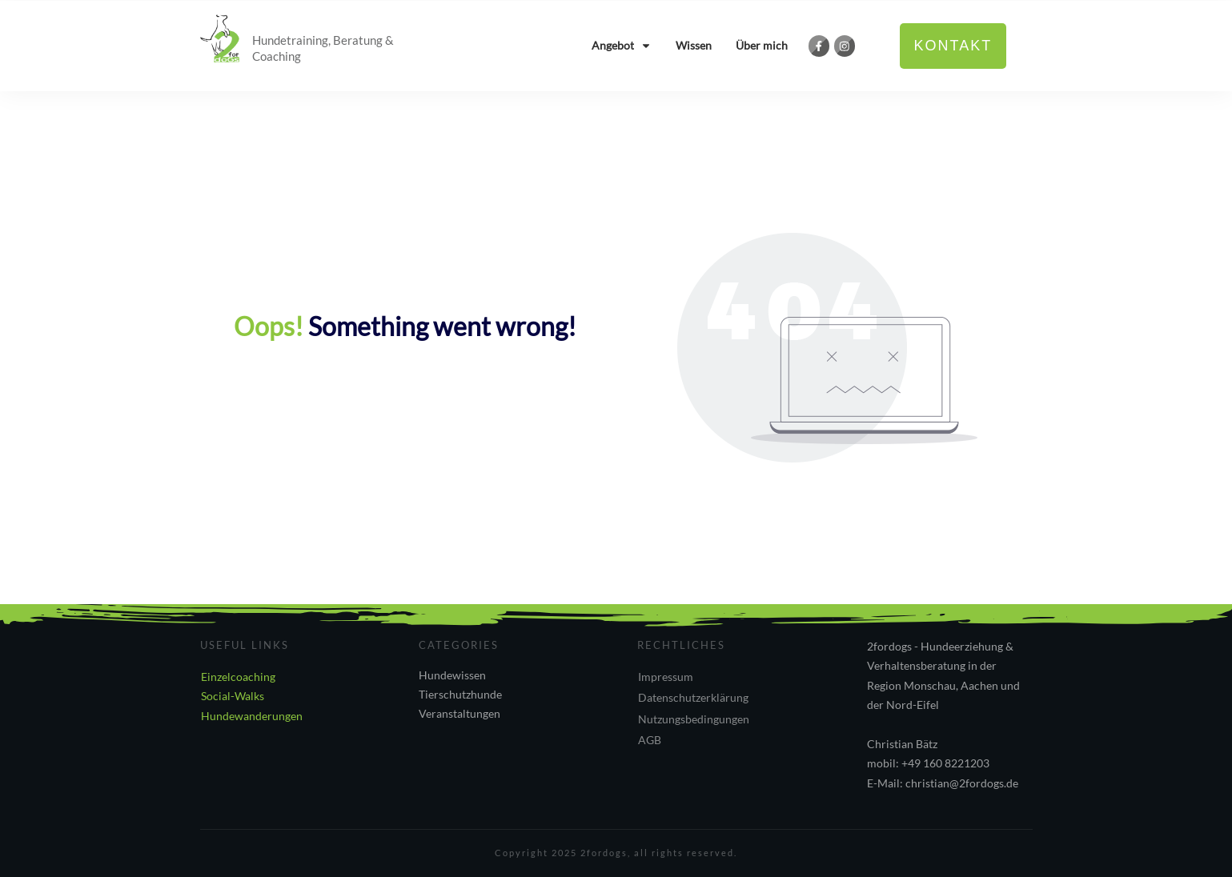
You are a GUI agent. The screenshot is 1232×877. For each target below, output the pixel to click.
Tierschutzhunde (460, 694)
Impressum (665, 676)
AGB (649, 740)
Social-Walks (232, 696)
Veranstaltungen (459, 713)
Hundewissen (452, 675)
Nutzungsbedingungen (693, 719)
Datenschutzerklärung (693, 697)
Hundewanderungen (252, 716)
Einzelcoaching (238, 676)
